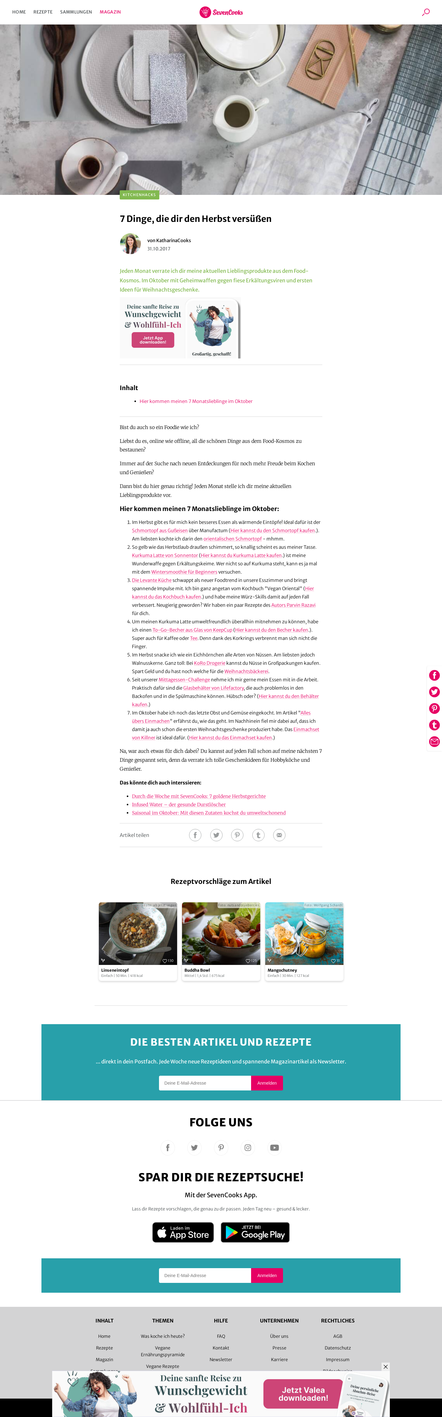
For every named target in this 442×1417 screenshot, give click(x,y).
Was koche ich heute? (163, 1336)
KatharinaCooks (173, 240)
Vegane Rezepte (162, 1366)
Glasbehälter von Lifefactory (213, 688)
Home (19, 12)
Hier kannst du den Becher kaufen (271, 630)
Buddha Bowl (197, 970)
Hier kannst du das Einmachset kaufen (230, 738)
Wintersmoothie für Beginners (184, 572)
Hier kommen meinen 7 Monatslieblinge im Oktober (196, 401)
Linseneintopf (115, 970)
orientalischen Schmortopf (233, 539)
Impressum (338, 1359)
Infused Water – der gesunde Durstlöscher (179, 804)
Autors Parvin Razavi (293, 605)
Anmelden (267, 1083)
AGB (337, 1336)
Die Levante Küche (152, 580)
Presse (279, 1348)
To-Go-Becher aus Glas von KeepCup (192, 630)
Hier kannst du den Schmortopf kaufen (273, 530)
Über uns (279, 1336)
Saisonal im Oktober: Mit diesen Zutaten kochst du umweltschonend (209, 813)
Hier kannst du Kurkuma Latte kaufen (241, 555)
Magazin (110, 12)
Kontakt (221, 1348)
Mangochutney (282, 970)
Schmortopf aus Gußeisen (160, 530)
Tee (193, 638)
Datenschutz (338, 1348)
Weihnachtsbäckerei (246, 671)
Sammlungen (76, 12)
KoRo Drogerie (209, 663)
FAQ (221, 1336)
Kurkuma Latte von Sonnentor (165, 555)
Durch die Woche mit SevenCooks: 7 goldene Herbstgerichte (199, 796)
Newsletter (221, 1359)
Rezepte (42, 12)
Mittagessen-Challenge (184, 680)
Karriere (279, 1359)
